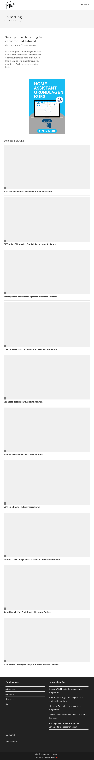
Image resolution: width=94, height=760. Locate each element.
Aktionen (10, 694)
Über (37, 754)
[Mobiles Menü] (85, 4)
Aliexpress (10, 689)
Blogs (8, 704)
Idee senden (11, 741)
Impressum (55, 754)
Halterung (16, 21)
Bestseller (10, 699)
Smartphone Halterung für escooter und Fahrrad (24, 39)
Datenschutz (45, 754)
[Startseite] (7, 21)
